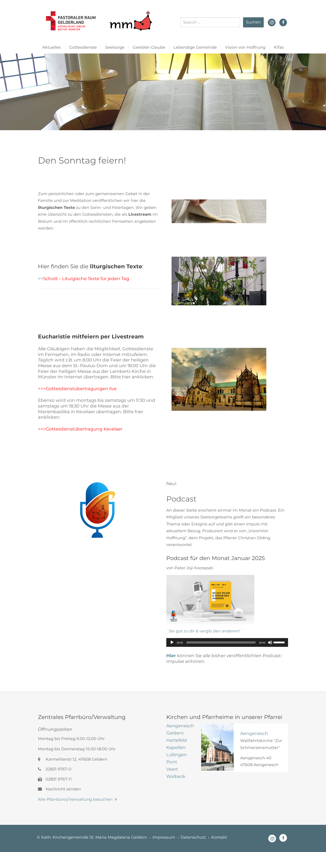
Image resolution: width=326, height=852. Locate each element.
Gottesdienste (83, 47)
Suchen (253, 22)
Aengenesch (254, 733)
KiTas (279, 47)
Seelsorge (114, 47)
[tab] (180, 726)
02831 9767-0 (54, 769)
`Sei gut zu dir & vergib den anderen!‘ (203, 631)
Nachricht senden (59, 789)
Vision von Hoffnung (245, 47)
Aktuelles (51, 47)
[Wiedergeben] (172, 642)
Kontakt (219, 837)
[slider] (221, 642)
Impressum (163, 837)
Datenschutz (193, 837)
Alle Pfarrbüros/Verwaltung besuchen (75, 799)
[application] (227, 642)
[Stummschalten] (270, 642)
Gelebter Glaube (149, 47)
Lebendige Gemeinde (195, 47)
